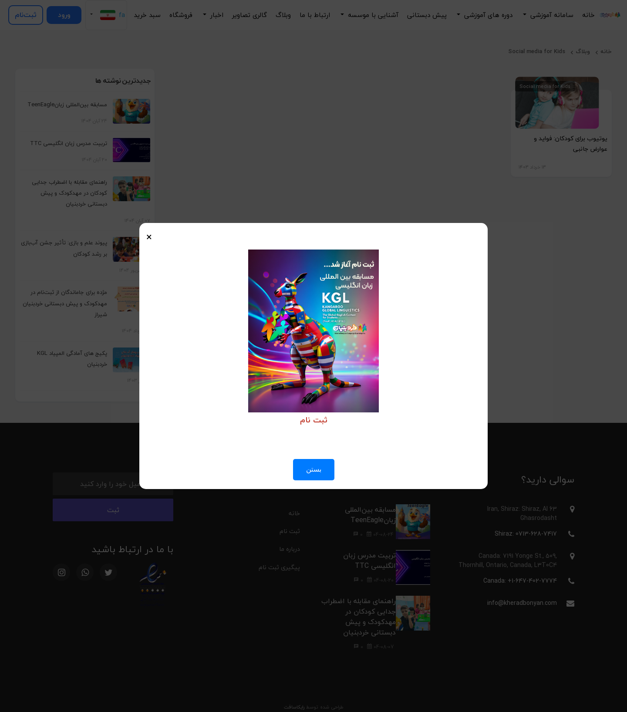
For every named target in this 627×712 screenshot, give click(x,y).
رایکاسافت (294, 707)
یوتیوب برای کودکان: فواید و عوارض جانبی (570, 143)
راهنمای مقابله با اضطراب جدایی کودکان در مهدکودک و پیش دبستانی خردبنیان (69, 193)
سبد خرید (147, 14)
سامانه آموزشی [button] (550, 14)
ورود (64, 15)
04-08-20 (380, 580)
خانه (588, 14)
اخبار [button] (215, 14)
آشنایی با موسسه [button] (372, 14)
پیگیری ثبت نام (279, 567)
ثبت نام (290, 531)
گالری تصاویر (249, 14)
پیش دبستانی (427, 14)
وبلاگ (283, 14)
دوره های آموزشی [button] (487, 14)
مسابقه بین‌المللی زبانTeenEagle (67, 104)
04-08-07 (380, 646)
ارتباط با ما (315, 14)
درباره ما (289, 548)
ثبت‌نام (26, 15)
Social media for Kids (536, 51)
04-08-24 (380, 534)
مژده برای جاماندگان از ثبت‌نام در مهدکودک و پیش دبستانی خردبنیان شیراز (65, 303)
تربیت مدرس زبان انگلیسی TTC (68, 143)
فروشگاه (180, 14)
